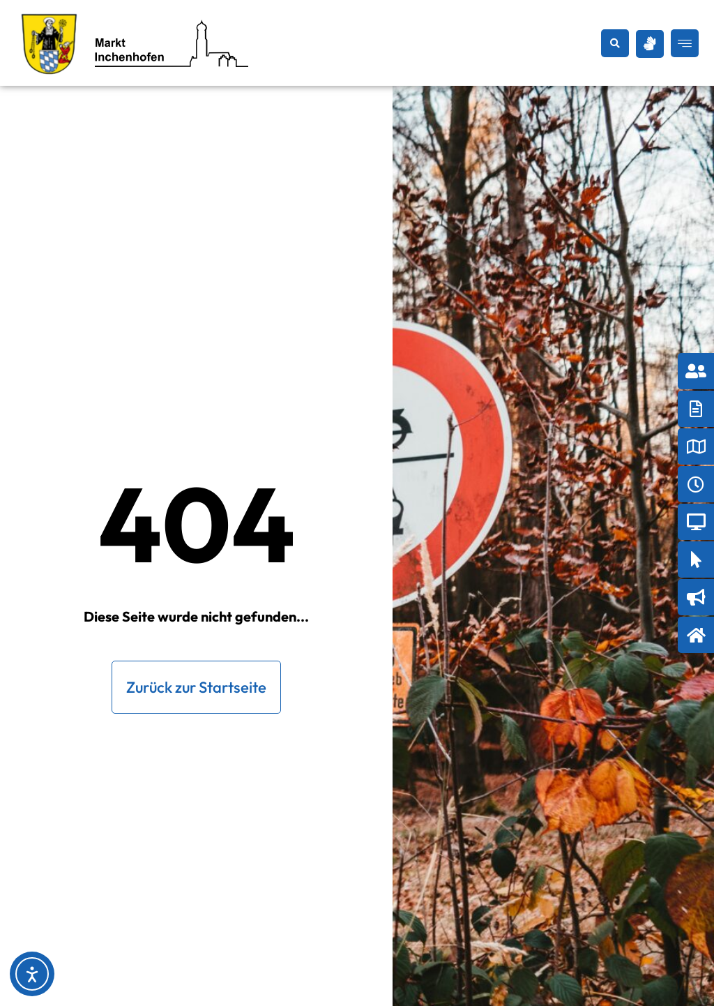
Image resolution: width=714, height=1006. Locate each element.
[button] (615, 43)
